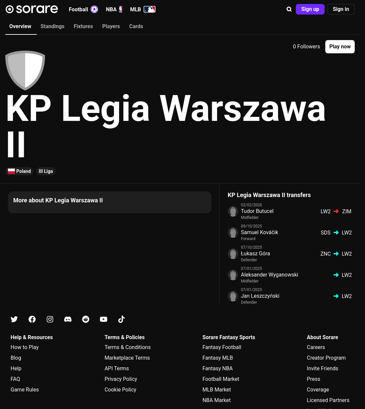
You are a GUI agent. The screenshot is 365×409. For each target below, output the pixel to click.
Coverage (318, 389)
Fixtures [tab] (83, 26)
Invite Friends (322, 368)
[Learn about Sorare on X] (14, 319)
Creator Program (326, 358)
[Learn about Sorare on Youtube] (103, 319)
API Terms (117, 368)
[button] (289, 9)
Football (83, 9)
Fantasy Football (222, 347)
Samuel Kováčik (259, 232)
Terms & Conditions (128, 347)
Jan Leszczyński (260, 296)
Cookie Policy (120, 389)
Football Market (221, 379)
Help (16, 368)
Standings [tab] (52, 26)
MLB (143, 9)
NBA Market (217, 400)
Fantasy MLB (218, 358)
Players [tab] (111, 26)
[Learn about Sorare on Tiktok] (121, 319)
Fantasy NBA (218, 368)
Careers (316, 347)
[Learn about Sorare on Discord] (68, 319)
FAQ (15, 379)
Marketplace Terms (127, 358)
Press (313, 379)
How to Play (25, 347)
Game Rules (25, 389)
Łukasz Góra (255, 253)
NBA (114, 9)
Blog (16, 358)
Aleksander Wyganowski (269, 275)
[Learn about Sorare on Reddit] (85, 319)
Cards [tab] (136, 26)
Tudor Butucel (257, 211)
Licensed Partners (328, 400)
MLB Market (217, 389)
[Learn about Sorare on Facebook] (32, 319)
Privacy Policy (121, 379)
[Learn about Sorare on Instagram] (50, 319)
